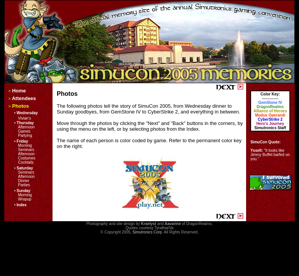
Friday (22, 141)
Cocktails (26, 162)
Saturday (24, 168)
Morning (25, 145)
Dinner (23, 181)
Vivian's (24, 118)
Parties (24, 185)
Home (19, 91)
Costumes (26, 158)
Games (24, 131)
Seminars (26, 150)
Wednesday (27, 113)
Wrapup (24, 199)
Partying (25, 135)
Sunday (23, 191)
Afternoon (26, 127)
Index (21, 205)
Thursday (25, 123)
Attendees (24, 98)
